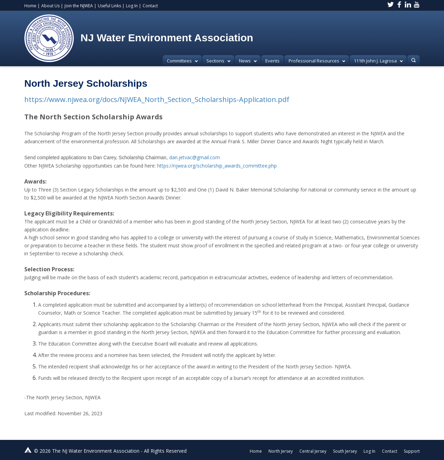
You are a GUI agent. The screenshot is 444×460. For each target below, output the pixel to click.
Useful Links (109, 6)
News (248, 61)
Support (412, 451)
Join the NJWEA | (80, 6)
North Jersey (280, 451)
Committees (182, 61)
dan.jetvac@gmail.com (194, 157)
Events (272, 61)
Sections (218, 61)
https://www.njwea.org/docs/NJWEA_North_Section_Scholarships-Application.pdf (156, 99)
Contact (150, 6)
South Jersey (345, 451)
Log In (132, 6)
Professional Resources (317, 61)
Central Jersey (312, 451)
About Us (50, 6)
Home (30, 6)
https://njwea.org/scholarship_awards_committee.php (217, 165)
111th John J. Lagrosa (378, 61)
